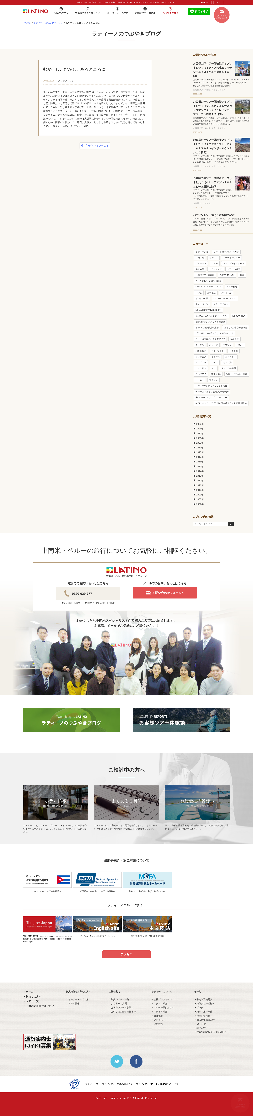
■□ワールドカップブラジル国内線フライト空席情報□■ (221, 403)
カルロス (213, 257)
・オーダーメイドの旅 (77, 999)
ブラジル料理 (233, 269)
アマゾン (227, 345)
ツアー (214, 263)
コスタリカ (201, 368)
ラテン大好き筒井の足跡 (207, 328)
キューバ (215, 357)
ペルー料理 (232, 287)
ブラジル (200, 345)
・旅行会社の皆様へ (204, 1003)
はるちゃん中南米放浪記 (235, 328)
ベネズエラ (201, 362)
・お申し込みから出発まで (122, 1011)
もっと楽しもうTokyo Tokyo (208, 281)
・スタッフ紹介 (159, 1003)
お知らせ (200, 257)
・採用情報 (157, 1023)
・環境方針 (200, 1027)
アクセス (126, 954)
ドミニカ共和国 (228, 368)
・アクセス (157, 1019)
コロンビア (201, 357)
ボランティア (215, 269)
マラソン (213, 380)
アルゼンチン (217, 351)
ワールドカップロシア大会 (226, 252)
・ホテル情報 (73, 1003)
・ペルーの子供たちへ (163, 1007)
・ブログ (198, 1007)
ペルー (240, 345)
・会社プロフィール (162, 999)
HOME (27, 22)
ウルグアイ (201, 374)
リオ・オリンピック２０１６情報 (211, 386)
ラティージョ (202, 252)
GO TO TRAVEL (227, 275)
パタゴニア (201, 351)
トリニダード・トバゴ (233, 263)
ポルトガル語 (202, 298)
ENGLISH (204, 2)
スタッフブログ (66, 80)
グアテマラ (201, 263)
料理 (242, 275)
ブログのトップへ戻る (94, 145)
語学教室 (211, 293)
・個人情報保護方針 (204, 1019)
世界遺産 (234, 339)
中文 (218, 2)
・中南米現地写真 (203, 999)
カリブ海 (227, 362)
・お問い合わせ (202, 1015)
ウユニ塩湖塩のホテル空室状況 (210, 339)
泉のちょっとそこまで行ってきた (211, 316)
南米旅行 (200, 269)
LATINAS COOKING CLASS (208, 287)
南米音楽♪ (216, 374)
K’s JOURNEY (238, 316)
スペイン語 (226, 293)
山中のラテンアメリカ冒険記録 (210, 322)
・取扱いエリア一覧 (119, 999)
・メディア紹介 (159, 1011)
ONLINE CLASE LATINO (224, 298)
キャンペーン (202, 304)
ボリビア (213, 345)
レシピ (199, 293)
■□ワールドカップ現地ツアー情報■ (212, 392)
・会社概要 (157, 1015)
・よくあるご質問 (118, 1003)
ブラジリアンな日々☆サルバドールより (214, 333)
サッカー (200, 380)
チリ (213, 368)
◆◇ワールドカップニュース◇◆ (211, 397)
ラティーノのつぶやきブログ (48, 22)
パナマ (214, 362)
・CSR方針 (200, 1023)
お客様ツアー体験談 (205, 275)
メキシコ (233, 351)
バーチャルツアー (231, 257)
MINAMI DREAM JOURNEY (208, 310)
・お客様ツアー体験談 (120, 1007)
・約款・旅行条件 (203, 1011)
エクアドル (230, 357)
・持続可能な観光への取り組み (210, 1032)
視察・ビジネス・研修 (236, 374)
